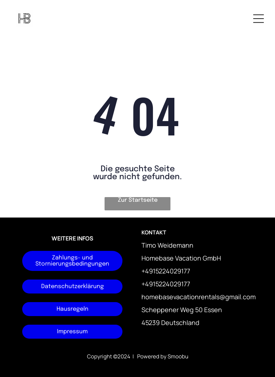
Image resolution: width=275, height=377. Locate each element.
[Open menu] (258, 18)
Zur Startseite (138, 200)
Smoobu (178, 356)
